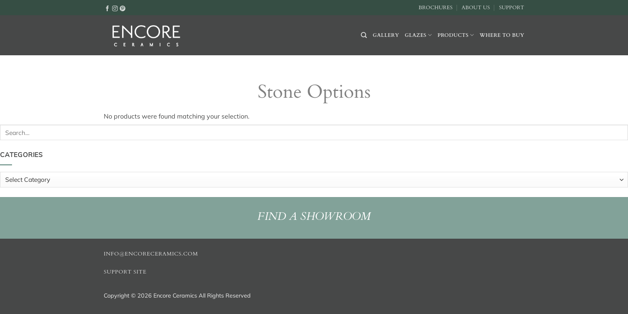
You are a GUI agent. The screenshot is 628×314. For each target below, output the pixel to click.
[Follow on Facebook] (107, 8)
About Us (475, 7)
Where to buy (501, 35)
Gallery (386, 35)
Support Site (125, 272)
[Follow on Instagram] (115, 8)
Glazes (418, 35)
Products (455, 35)
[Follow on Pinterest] (122, 8)
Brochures (436, 7)
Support (511, 7)
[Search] (364, 35)
